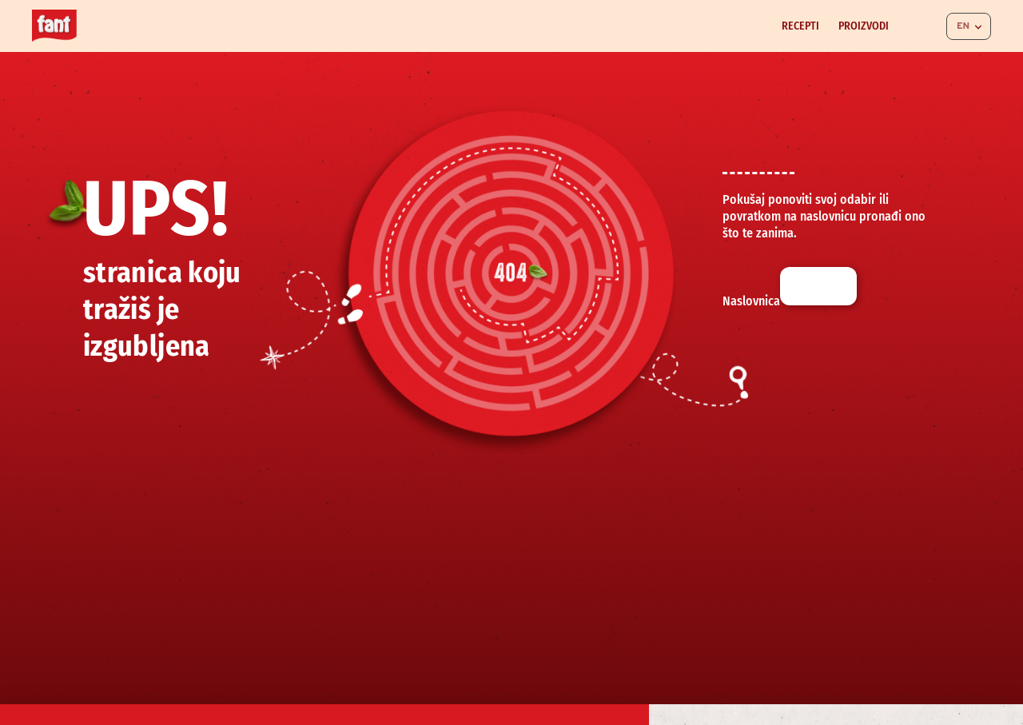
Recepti (800, 26)
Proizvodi (863, 26)
